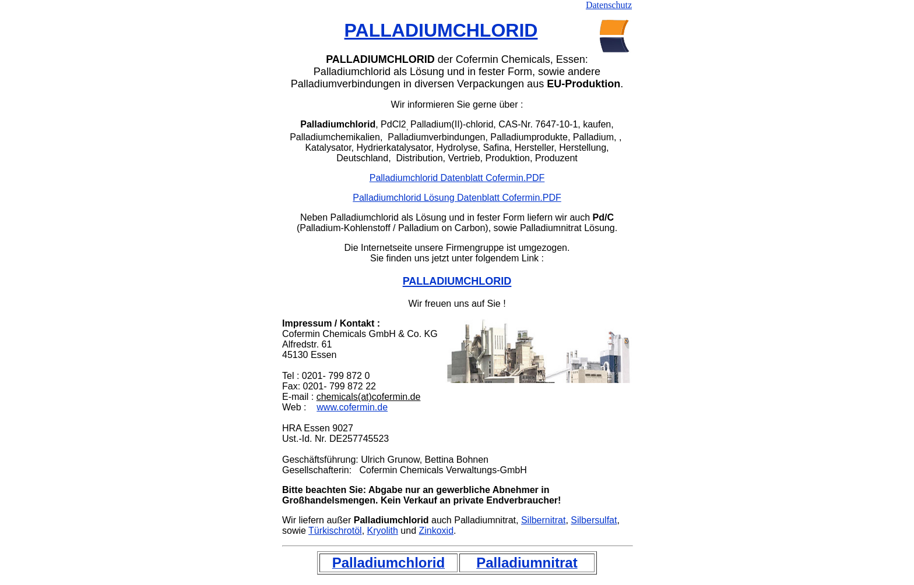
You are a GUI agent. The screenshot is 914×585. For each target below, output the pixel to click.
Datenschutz (609, 5)
